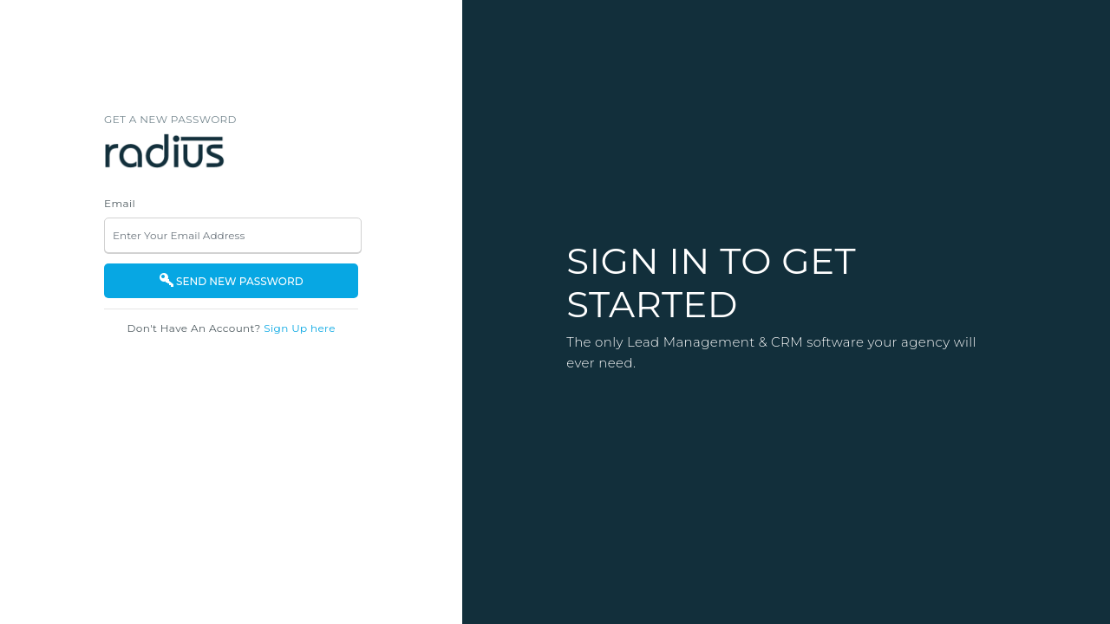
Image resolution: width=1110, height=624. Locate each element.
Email (119, 203)
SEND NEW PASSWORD (232, 281)
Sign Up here (299, 328)
